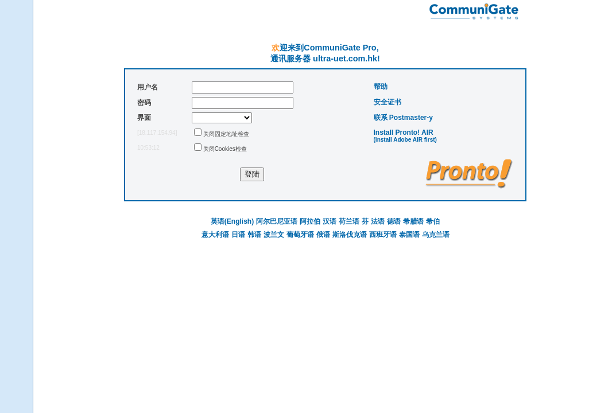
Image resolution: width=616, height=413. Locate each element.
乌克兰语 (436, 235)
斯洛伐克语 (349, 235)
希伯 (433, 221)
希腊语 (413, 221)
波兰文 (274, 235)
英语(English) (232, 221)
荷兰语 (349, 221)
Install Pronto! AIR (403, 132)
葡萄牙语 (300, 235)
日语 (238, 235)
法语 (378, 221)
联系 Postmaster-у (403, 118)
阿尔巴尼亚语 (276, 221)
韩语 (254, 235)
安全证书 (387, 102)
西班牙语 (383, 235)
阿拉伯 (310, 221)
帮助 (381, 87)
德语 (394, 221)
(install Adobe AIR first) (405, 140)
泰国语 (409, 235)
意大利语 (215, 235)
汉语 (329, 221)
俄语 (323, 235)
